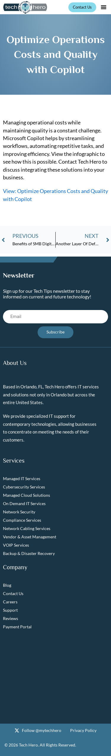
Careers (10, 601)
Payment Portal (17, 626)
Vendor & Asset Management (29, 536)
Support (10, 610)
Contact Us (13, 593)
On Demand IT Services (24, 503)
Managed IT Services (21, 478)
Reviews (10, 618)
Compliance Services (22, 520)
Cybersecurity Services (24, 486)
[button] (103, 7)
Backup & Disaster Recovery (29, 553)
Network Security (19, 511)
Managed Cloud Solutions (26, 495)
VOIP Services (16, 545)
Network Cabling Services (26, 528)
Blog (7, 585)
